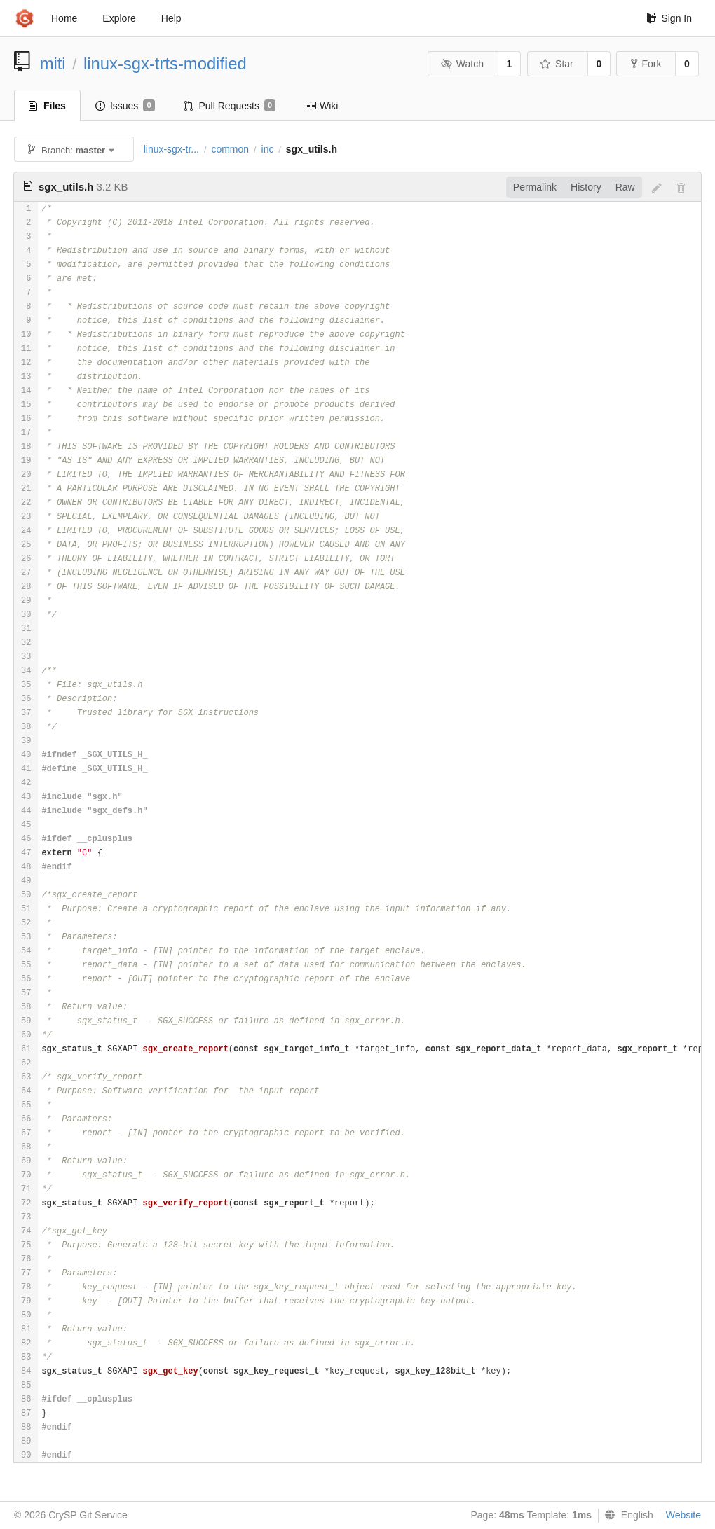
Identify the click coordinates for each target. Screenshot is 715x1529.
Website (683, 1515)
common (230, 149)
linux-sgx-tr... (171, 149)
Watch (462, 63)
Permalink (535, 187)
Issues (125, 105)
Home (64, 18)
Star (556, 63)
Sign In (669, 18)
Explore (118, 18)
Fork (646, 63)
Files (47, 105)
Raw (625, 187)
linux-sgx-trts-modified (165, 63)
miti (53, 63)
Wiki (321, 105)
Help (171, 18)
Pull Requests (230, 105)
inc (267, 149)
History (586, 187)
